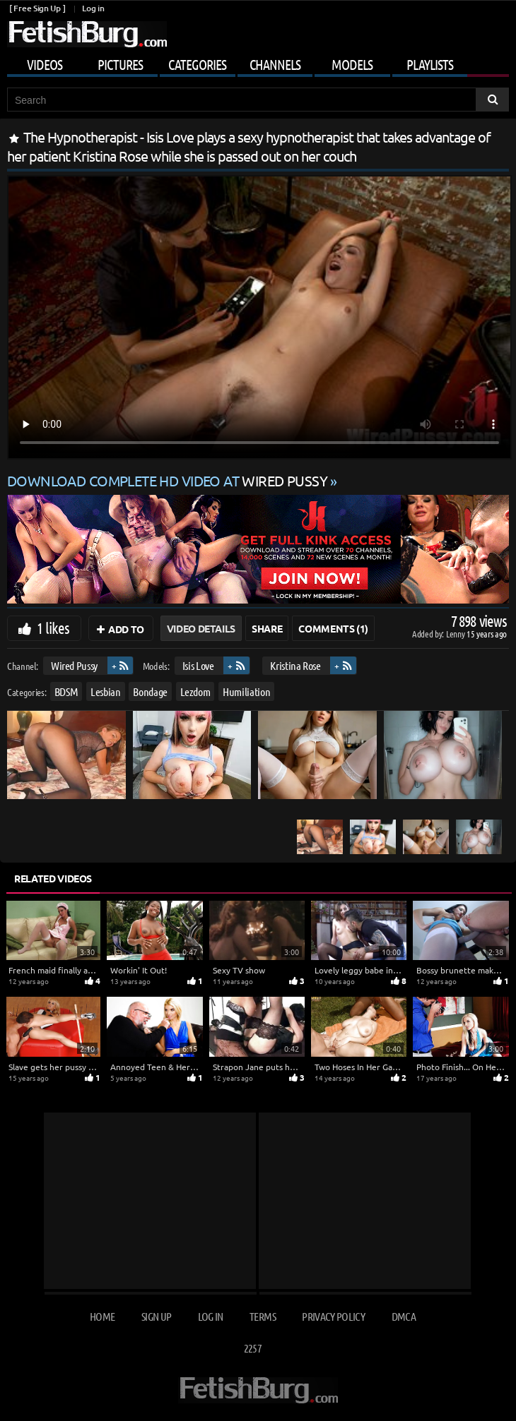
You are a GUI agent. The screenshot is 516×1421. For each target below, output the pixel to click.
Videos (44, 64)
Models (352, 64)
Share (267, 628)
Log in (93, 8)
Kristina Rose (295, 665)
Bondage (150, 691)
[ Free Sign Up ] (37, 8)
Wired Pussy (74, 665)
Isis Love (198, 665)
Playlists (429, 64)
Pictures (120, 64)
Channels (275, 64)
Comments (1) (333, 628)
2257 (253, 1348)
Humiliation (246, 691)
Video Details (201, 628)
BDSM (66, 691)
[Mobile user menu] (258, 62)
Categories (197, 64)
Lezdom (195, 691)
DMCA (404, 1316)
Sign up (156, 1316)
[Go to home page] (87, 34)
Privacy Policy (333, 1316)
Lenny (456, 634)
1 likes (53, 627)
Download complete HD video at (168, 480)
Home (102, 1316)
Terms (263, 1316)
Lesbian (105, 691)
